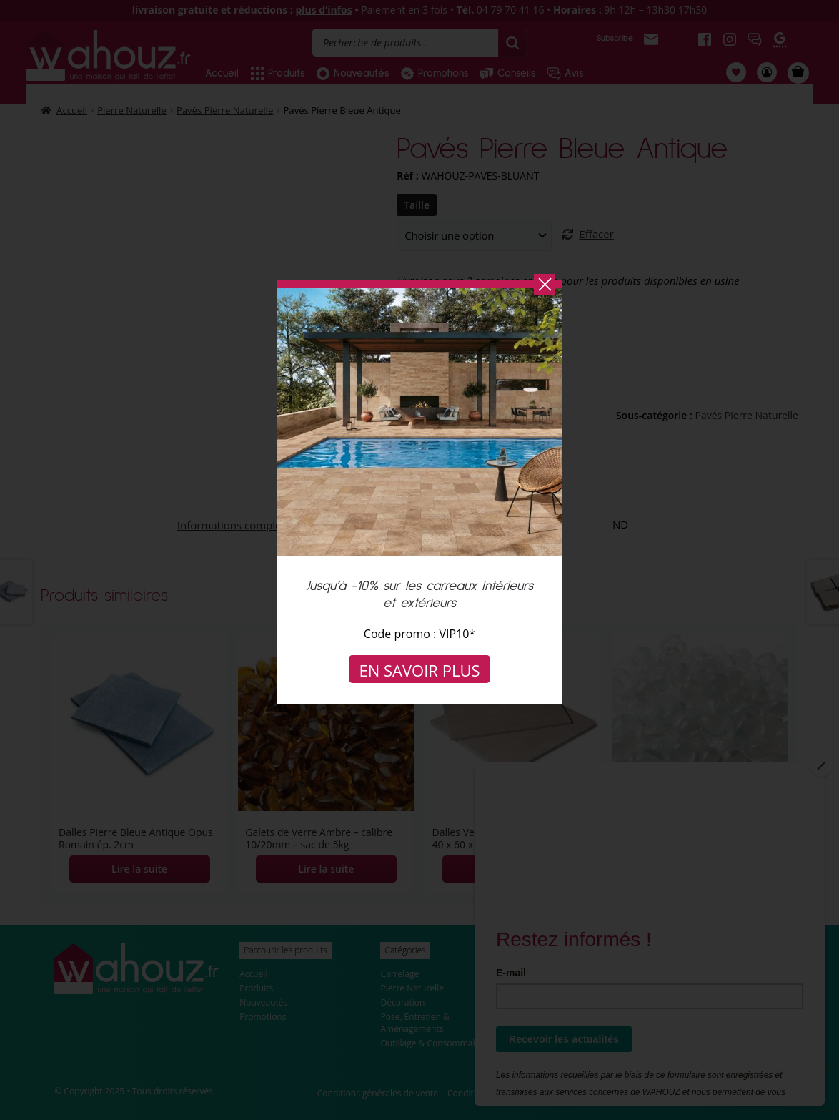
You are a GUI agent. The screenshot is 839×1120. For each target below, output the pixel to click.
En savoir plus (419, 670)
